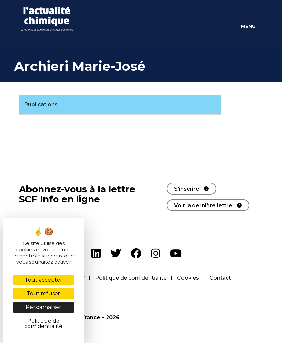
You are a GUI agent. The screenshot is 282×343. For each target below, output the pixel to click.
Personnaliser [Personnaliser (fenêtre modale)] (43, 307)
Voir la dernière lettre (203, 205)
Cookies (188, 278)
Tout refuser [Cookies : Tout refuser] (43, 293)
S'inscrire (186, 189)
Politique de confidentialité (131, 278)
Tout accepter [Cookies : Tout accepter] (43, 280)
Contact (220, 278)
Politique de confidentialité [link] (43, 323)
